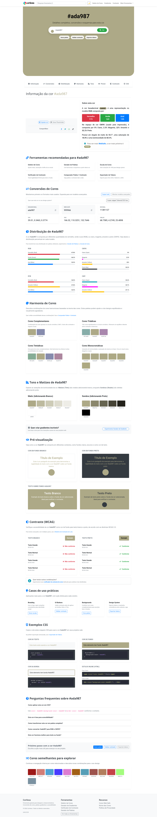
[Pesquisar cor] (75, 30)
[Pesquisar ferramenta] (61, 3)
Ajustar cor (43, 122)
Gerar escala (33, 613)
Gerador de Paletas (72, 244)
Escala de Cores (85, 244)
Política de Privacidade (107, 808)
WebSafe (102, 144)
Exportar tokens (91, 37)
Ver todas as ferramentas (70, 814)
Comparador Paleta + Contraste (67, 315)
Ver (102, 30)
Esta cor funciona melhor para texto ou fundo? (44, 735)
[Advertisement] (78, 55)
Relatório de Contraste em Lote (63, 532)
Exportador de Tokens (55, 634)
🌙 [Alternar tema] (89, 3)
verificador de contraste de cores (53, 582)
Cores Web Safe (104, 803)
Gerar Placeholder (57, 122)
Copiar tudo (105, 194)
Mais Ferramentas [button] (126, 3)
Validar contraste (77, 37)
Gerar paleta (64, 37)
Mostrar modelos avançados (121, 194)
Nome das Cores (105, 805)
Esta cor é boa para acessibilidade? (40, 717)
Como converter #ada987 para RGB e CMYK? (44, 729)
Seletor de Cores (67, 803)
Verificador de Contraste (69, 808)
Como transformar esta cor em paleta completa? (45, 723)
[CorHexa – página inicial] (29, 3)
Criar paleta (86, 613)
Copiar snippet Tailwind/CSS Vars (117, 200)
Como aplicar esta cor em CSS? (39, 705)
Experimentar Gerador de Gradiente (116, 429)
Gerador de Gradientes (69, 805)
